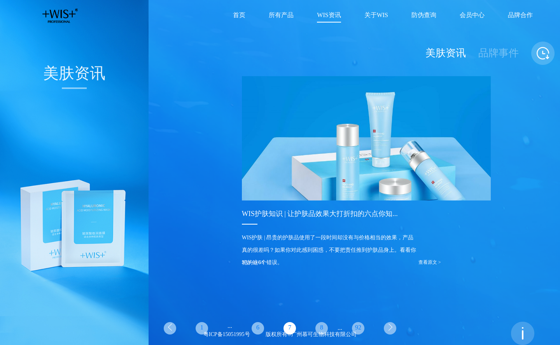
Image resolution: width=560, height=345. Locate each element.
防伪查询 (423, 15)
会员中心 (472, 15)
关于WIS (376, 15)
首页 (239, 15)
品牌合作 (520, 15)
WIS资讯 (329, 15)
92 (358, 327)
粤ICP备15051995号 (226, 335)
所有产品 (281, 15)
